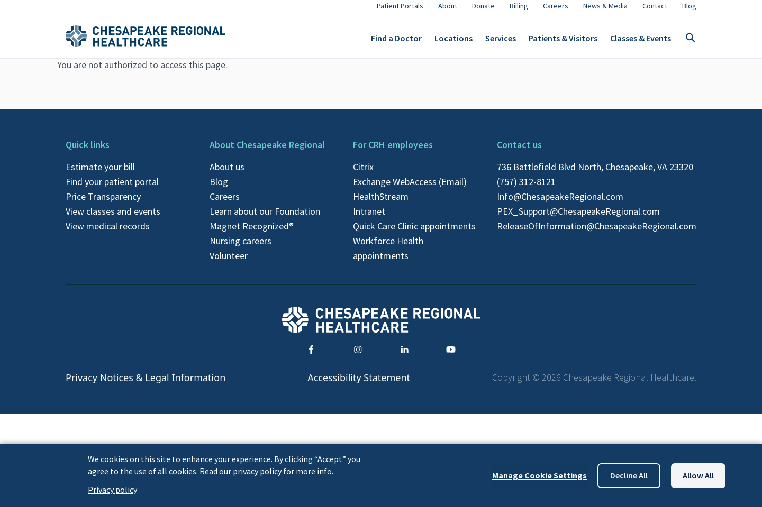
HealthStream (381, 205)
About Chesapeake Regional (267, 153)
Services (500, 42)
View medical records (108, 234)
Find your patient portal (112, 190)
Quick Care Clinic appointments (414, 234)
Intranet (369, 220)
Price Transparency (103, 205)
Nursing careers (240, 249)
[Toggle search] (690, 43)
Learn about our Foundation (265, 220)
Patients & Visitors (563, 42)
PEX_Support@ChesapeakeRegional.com (578, 220)
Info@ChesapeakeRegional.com (560, 205)
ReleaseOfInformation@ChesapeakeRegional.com (596, 234)
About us (227, 175)
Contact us (519, 153)
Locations (453, 42)
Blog (219, 190)
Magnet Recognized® (252, 234)
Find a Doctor (396, 42)
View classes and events (113, 220)
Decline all (629, 475)
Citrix (363, 175)
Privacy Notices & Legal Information (145, 386)
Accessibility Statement (358, 386)
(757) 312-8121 (526, 190)
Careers (225, 205)
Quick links (88, 153)
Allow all (698, 475)
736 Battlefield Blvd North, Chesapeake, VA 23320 (595, 175)
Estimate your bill (100, 175)
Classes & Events (640, 42)
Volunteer (229, 264)
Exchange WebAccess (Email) (410, 190)
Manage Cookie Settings (539, 475)
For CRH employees (393, 153)
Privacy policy (112, 489)
